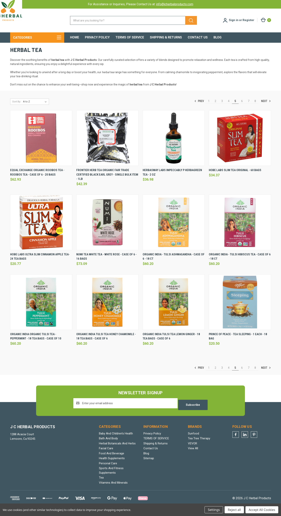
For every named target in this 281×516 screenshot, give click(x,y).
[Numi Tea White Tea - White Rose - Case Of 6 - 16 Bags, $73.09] (107, 229)
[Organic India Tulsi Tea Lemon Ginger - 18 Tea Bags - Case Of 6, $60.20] (173, 309)
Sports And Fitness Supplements (111, 476)
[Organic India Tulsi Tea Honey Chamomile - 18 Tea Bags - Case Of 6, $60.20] (107, 309)
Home (74, 37)
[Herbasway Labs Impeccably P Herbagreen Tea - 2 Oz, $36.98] (173, 145)
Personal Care (108, 469)
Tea (101, 483)
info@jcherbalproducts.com (174, 4)
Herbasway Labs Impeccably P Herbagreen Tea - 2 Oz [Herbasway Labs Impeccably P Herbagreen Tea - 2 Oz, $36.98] (172, 180)
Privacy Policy (97, 37)
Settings (214, 510)
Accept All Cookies (262, 510)
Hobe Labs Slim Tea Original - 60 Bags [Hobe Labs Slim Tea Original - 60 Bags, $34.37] (235, 177)
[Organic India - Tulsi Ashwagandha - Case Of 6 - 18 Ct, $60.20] (173, 229)
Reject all (234, 510)
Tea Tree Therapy (199, 444)
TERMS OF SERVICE (130, 37)
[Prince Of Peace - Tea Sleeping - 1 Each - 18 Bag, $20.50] (240, 309)
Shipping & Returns (166, 37)
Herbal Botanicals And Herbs (117, 449)
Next (266, 108)
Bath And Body (108, 444)
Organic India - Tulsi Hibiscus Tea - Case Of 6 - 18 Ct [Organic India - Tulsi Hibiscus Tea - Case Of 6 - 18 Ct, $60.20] (240, 264)
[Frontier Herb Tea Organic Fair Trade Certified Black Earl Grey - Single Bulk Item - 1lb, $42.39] (107, 145)
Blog (217, 37)
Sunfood (193, 439)
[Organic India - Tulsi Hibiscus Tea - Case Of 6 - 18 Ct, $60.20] (240, 229)
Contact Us (198, 37)
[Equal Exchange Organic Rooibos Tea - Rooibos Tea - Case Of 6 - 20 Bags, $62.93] (41, 145)
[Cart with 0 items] (265, 20)
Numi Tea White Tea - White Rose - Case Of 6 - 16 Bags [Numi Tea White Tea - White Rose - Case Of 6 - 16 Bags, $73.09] (106, 264)
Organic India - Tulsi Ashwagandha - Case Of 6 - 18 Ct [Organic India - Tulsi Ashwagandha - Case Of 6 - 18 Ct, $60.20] (174, 264)
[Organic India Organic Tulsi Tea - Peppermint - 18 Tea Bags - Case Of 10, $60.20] (41, 309)
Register (248, 20)
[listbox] (35, 109)
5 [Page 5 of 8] (235, 108)
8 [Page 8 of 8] (255, 108)
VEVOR (192, 449)
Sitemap (148, 464)
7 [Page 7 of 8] (248, 108)
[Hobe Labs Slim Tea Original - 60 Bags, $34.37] (240, 145)
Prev (199, 108)
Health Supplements (112, 464)
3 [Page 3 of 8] (222, 108)
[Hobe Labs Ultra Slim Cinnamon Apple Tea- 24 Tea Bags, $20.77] (41, 229)
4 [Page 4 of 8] (228, 108)
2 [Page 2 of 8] (215, 108)
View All (193, 454)
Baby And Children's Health (116, 439)
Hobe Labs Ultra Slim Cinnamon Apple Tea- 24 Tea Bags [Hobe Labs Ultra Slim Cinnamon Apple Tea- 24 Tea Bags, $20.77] (40, 264)
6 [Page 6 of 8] (242, 108)
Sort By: (16, 108)
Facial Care (106, 454)
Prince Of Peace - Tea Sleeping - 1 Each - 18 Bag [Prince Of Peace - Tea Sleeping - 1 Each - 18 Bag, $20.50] (238, 343)
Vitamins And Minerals (113, 488)
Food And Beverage (111, 459)
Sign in (233, 20)
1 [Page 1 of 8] (209, 108)
